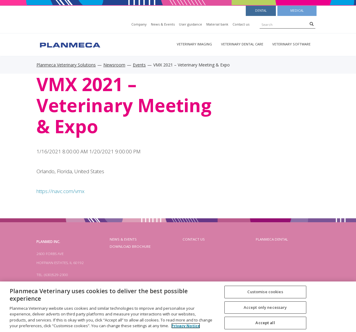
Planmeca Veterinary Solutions (66, 65)
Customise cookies (265, 291)
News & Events (163, 24)
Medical (297, 10)
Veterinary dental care (242, 44)
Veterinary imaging (194, 44)
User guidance (190, 24)
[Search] (311, 23)
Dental (261, 10)
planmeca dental (272, 239)
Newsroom (114, 65)
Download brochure (130, 246)
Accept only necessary (265, 307)
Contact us (241, 24)
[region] (178, 306)
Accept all (265, 322)
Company (139, 24)
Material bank (217, 24)
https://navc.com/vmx (60, 191)
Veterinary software (291, 44)
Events (139, 65)
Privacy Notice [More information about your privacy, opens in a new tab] (185, 325)
